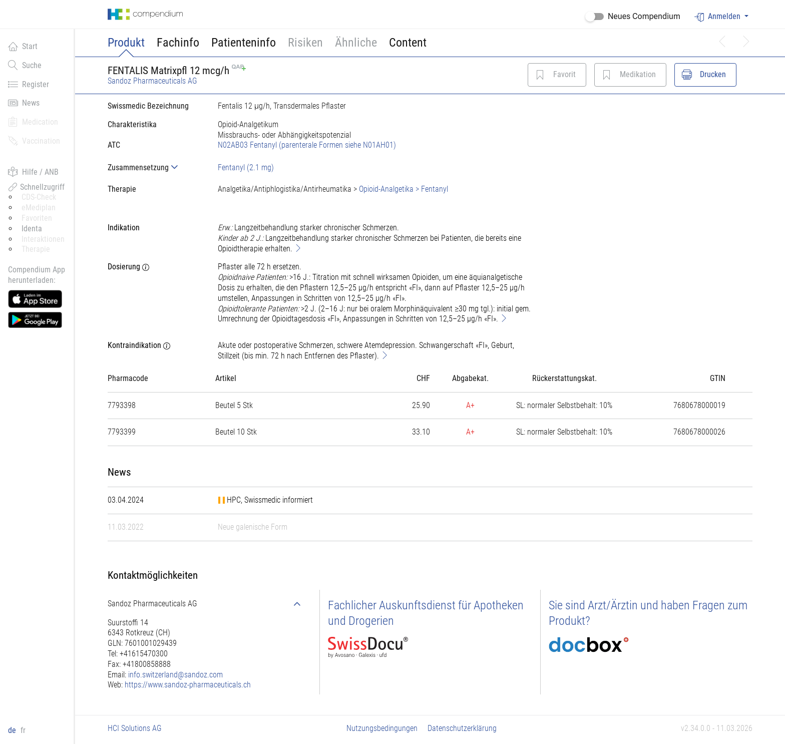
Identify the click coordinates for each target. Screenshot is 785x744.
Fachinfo (178, 43)
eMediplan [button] (39, 207)
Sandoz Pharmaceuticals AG (152, 81)
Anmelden (718, 17)
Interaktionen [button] (43, 239)
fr (23, 730)
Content (408, 43)
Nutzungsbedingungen (382, 728)
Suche (25, 65)
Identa (32, 228)
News (24, 103)
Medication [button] (33, 122)
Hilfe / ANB (33, 172)
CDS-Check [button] (39, 197)
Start (23, 46)
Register (28, 84)
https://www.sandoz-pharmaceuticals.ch (188, 684)
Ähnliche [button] (356, 43)
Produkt (126, 43)
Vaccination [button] (34, 141)
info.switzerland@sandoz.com (175, 674)
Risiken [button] (305, 43)
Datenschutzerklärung (462, 728)
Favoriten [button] (37, 218)
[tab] (155, 167)
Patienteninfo (243, 43)
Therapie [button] (36, 249)
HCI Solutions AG (135, 728)
